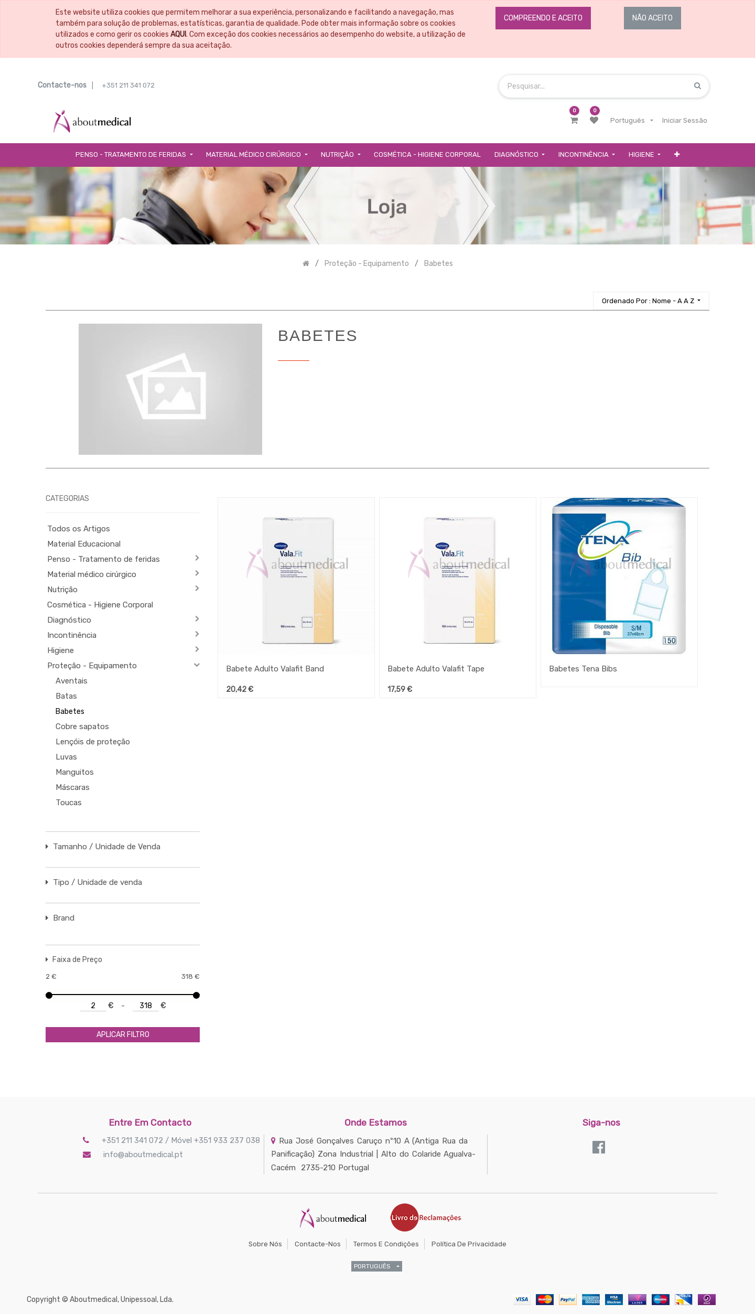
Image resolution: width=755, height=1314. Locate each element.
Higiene (60, 650)
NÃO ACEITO (652, 18)
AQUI (178, 34)
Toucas (69, 802)
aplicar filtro (122, 1034)
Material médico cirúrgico (91, 574)
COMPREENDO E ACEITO (543, 18)
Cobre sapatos (82, 726)
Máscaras (73, 787)
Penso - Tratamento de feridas (103, 559)
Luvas (66, 757)
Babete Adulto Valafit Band (275, 669)
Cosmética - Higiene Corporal (100, 605)
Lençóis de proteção (93, 741)
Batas (66, 696)
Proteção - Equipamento (92, 665)
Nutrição (62, 589)
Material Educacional (84, 544)
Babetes (70, 711)
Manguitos (75, 772)
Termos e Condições (386, 1244)
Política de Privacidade (469, 1244)
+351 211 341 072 (128, 85)
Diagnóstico (69, 620)
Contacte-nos (318, 1244)
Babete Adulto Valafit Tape (435, 669)
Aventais (72, 681)
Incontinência (71, 635)
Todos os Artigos (78, 528)
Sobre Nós (265, 1244)
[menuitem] (427, 155)
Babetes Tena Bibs (583, 669)
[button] (676, 155)
